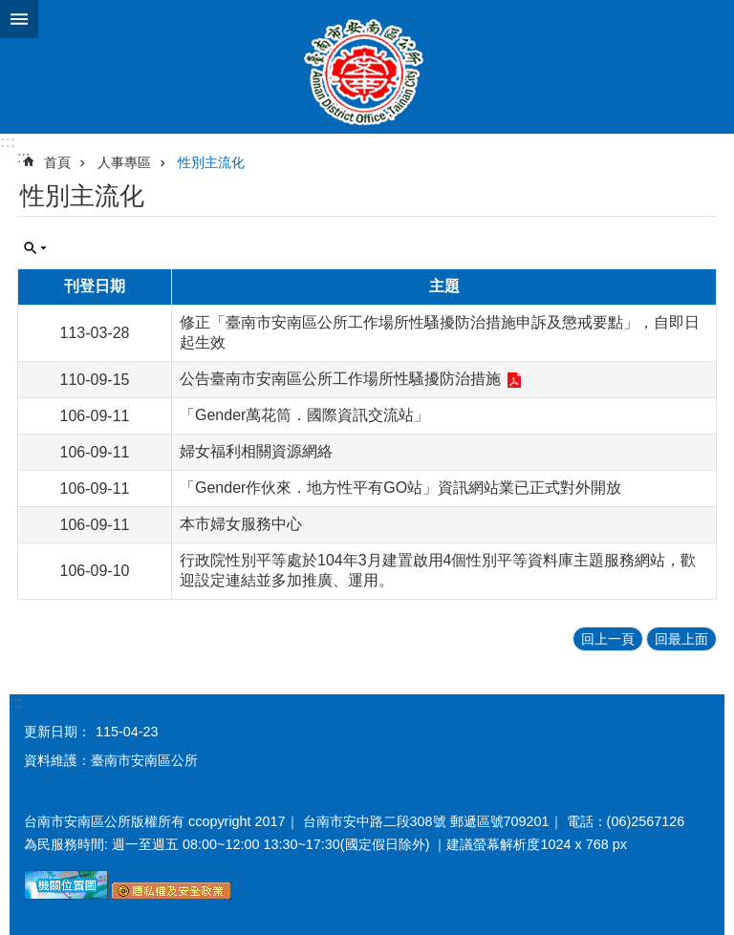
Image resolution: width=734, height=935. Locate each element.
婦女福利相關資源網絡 (256, 451)
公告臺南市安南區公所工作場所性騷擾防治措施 (340, 379)
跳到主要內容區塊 (10, 10)
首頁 (57, 162)
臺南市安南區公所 (367, 67)
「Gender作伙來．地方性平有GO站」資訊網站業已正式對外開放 (400, 487)
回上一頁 (608, 639)
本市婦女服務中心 (241, 524)
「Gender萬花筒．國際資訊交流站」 (304, 415)
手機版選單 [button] (19, 19)
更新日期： (57, 731)
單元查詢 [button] (35, 248)
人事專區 (124, 162)
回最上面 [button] (681, 639)
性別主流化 (211, 162)
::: (7, 142)
